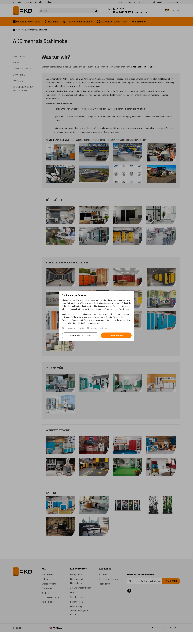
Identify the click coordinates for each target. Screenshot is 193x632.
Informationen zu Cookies (73, 328)
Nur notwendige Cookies (80, 335)
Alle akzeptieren (116, 335)
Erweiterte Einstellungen (97, 328)
